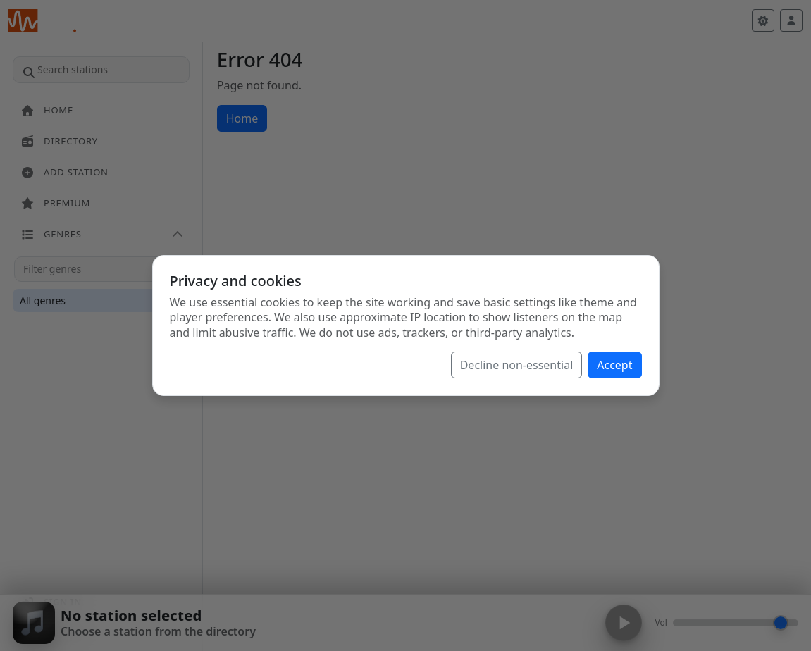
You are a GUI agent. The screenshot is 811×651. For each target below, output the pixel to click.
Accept (614, 365)
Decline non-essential (517, 365)
